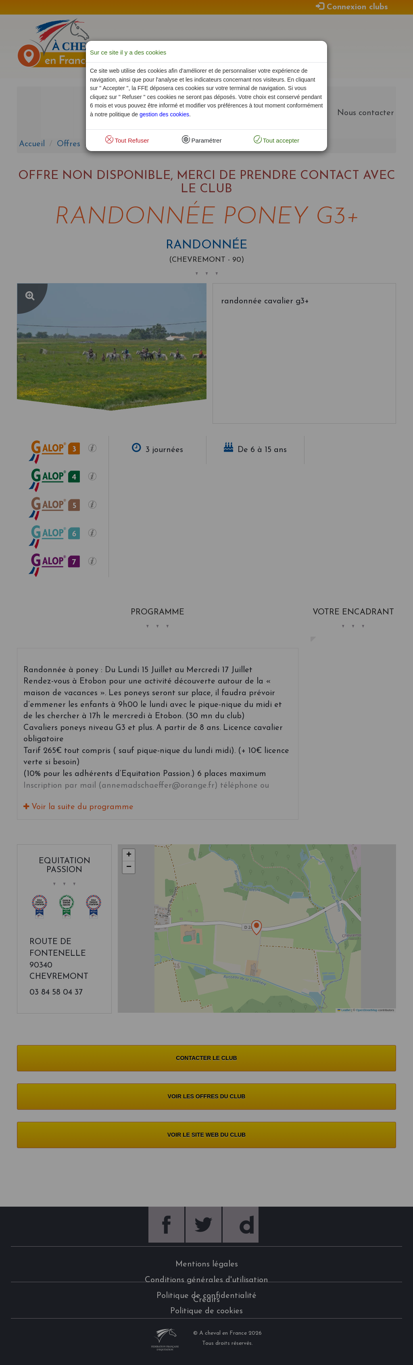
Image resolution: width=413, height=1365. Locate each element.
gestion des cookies (164, 114)
